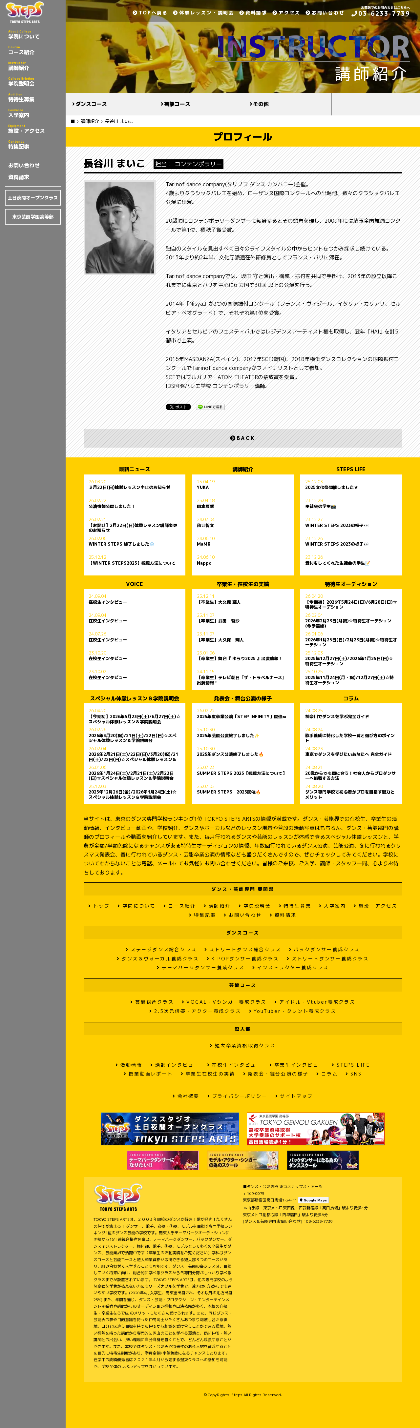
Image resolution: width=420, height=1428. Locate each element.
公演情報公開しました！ (112, 506)
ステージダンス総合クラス (161, 949)
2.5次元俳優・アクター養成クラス (195, 1011)
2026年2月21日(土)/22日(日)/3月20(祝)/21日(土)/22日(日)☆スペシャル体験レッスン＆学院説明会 (133, 757)
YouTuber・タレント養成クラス (292, 1011)
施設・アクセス (34, 128)
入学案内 (34, 113)
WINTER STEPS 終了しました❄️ (122, 544)
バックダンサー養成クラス (324, 949)
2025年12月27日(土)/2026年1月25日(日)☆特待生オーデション (349, 661)
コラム (327, 1074)
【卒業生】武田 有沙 (218, 621)
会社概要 (186, 1096)
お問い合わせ (24, 165)
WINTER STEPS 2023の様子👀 (337, 525)
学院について (34, 34)
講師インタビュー (174, 1065)
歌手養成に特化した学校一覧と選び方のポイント (350, 738)
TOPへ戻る (150, 13)
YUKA (203, 487)
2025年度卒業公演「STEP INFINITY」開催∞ (241, 716)
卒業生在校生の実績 (208, 1074)
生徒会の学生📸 (320, 506)
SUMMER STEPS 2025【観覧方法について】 (242, 773)
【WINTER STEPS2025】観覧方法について (132, 563)
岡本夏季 (205, 506)
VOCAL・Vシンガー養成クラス (224, 1002)
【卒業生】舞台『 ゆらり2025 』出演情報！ (240, 658)
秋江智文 (205, 525)
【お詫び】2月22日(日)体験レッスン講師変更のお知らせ (133, 528)
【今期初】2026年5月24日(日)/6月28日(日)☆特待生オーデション (351, 605)
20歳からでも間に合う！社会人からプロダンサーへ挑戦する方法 (350, 776)
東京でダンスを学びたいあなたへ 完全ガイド (348, 754)
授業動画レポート (148, 1074)
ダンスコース (91, 104)
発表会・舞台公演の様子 (276, 1074)
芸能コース (177, 104)
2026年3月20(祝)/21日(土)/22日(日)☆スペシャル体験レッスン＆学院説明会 (133, 738)
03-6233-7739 (380, 14)
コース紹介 (34, 50)
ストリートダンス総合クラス (242, 949)
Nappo (204, 563)
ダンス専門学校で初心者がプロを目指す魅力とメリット (350, 794)
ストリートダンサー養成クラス (328, 958)
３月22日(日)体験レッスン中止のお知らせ (129, 487)
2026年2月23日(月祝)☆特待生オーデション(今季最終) (348, 623)
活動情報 (129, 1065)
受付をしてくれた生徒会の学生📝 (337, 563)
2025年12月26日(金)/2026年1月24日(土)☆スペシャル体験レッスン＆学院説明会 (133, 794)
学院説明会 (34, 81)
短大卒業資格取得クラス (243, 1045)
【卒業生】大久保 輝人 (219, 602)
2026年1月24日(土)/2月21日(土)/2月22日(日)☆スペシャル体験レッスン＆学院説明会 (131, 776)
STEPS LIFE (351, 1065)
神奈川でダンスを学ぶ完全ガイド (337, 716)
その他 (261, 104)
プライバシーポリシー (237, 1096)
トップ (99, 906)
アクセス (286, 13)
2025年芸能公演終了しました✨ (228, 735)
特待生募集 (34, 97)
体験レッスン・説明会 (203, 13)
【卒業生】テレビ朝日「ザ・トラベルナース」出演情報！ (241, 680)
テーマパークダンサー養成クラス (200, 967)
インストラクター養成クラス (290, 967)
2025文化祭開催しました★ (331, 487)
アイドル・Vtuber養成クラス (314, 1002)
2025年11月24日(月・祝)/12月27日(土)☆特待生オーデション (349, 680)
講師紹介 (34, 65)
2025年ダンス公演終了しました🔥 (230, 754)
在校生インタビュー (108, 602)
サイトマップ (294, 1096)
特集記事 (34, 144)
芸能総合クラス (152, 1002)
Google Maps (313, 1200)
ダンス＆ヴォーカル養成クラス (158, 958)
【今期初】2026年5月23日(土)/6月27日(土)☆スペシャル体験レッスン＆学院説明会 (134, 719)
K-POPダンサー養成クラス (243, 958)
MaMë (203, 544)
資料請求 (18, 177)
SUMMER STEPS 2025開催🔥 (229, 792)
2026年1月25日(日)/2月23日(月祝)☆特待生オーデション (351, 642)
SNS (354, 1074)
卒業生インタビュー (296, 1065)
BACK (242, 438)
